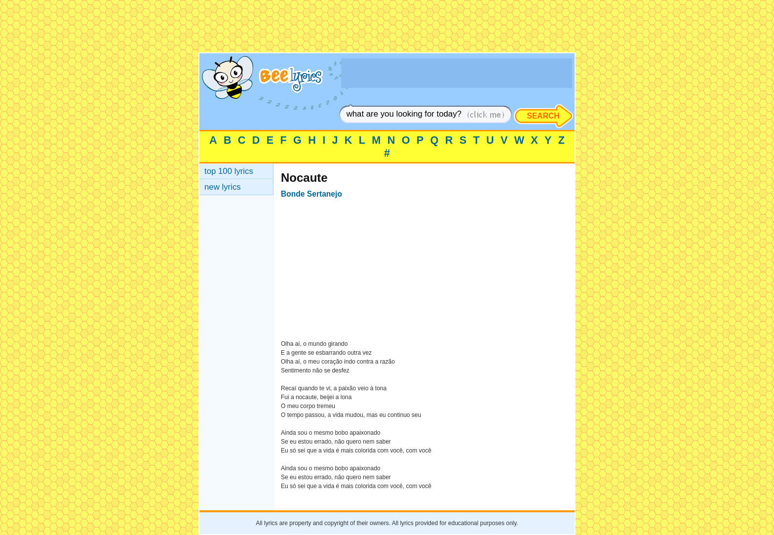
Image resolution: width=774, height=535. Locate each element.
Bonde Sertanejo (311, 194)
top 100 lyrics (228, 171)
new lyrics (222, 187)
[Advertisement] (387, 30)
